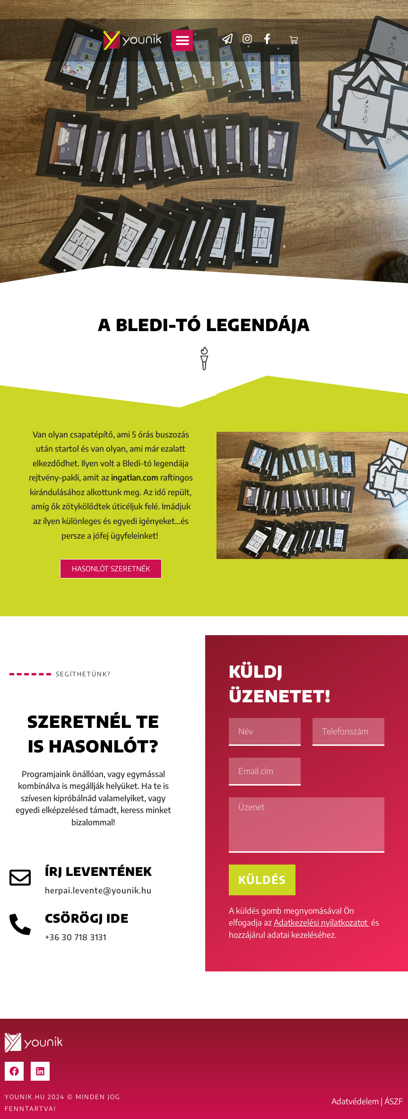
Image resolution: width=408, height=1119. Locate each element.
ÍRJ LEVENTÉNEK (98, 871)
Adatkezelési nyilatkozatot (320, 922)
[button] (182, 40)
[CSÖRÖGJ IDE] (20, 924)
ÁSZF (393, 1101)
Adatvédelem (355, 1101)
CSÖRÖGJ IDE (87, 918)
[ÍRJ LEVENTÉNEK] (20, 877)
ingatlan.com (133, 477)
